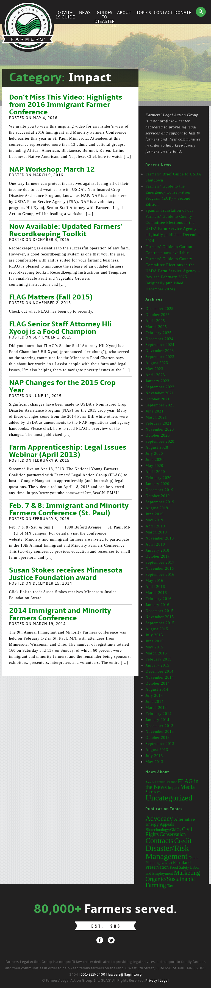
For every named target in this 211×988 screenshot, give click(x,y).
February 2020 (158, 478)
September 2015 (159, 623)
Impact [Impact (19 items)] (173, 787)
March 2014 (156, 708)
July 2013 (154, 756)
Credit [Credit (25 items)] (182, 840)
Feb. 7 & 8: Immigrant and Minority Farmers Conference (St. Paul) (69, 509)
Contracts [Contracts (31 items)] (159, 840)
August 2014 (156, 689)
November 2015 (159, 617)
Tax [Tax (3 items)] (170, 886)
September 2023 (159, 357)
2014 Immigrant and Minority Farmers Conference (60, 614)
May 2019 (154, 520)
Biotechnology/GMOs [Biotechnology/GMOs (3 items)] (163, 829)
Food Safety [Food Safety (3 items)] (179, 867)
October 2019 (157, 496)
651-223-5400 (92, 974)
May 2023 (154, 369)
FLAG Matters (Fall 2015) (51, 297)
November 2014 (159, 677)
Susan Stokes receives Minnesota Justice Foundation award (66, 574)
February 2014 (158, 714)
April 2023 (155, 375)
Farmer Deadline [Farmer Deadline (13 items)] (166, 782)
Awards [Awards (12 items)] (149, 782)
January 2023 (157, 381)
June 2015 (154, 641)
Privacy (151, 981)
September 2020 (159, 441)
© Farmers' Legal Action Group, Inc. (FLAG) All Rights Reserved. (93, 981)
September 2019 (159, 502)
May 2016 (154, 581)
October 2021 (157, 399)
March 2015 (156, 653)
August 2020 (156, 447)
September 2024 (159, 345)
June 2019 (154, 514)
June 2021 (154, 411)
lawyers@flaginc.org (125, 974)
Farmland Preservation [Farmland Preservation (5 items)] (168, 865)
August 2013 (156, 750)
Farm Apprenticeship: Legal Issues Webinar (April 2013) (67, 451)
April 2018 (155, 544)
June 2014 (154, 702)
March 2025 (156, 327)
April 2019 (155, 526)
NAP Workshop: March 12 (52, 170)
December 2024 (159, 339)
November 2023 (159, 351)
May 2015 (154, 647)
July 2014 (154, 695)
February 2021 (158, 423)
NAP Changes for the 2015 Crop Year (62, 386)
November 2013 (159, 732)
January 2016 (157, 605)
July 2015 (154, 635)
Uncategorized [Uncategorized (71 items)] (168, 797)
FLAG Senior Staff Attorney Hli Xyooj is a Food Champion (60, 328)
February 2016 (158, 599)
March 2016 (156, 593)
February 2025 (158, 333)
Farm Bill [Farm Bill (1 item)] (166, 863)
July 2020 (154, 454)
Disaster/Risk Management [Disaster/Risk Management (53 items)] (167, 852)
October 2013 (157, 738)
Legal (164, 981)
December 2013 (159, 726)
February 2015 (158, 659)
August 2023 (156, 363)
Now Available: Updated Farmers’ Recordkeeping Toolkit (66, 230)
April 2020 (155, 472)
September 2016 (159, 575)
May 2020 (154, 466)
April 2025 (155, 321)
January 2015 (157, 665)
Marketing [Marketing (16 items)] (187, 872)
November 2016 (159, 568)
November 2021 (159, 393)
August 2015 (156, 629)
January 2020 (157, 484)
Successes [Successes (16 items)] (152, 792)
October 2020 (157, 435)
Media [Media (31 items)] (187, 787)
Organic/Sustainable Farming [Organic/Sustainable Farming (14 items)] (170, 882)
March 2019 (156, 532)
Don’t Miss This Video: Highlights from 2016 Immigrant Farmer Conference (65, 105)
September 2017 (159, 562)
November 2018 (159, 538)
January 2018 (157, 550)
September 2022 (159, 387)
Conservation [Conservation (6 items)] (173, 834)
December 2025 (159, 309)
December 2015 (159, 611)
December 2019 (159, 490)
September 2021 (159, 405)
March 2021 (156, 417)
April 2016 (155, 587)
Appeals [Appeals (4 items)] (167, 824)
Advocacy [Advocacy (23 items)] (159, 818)
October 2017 (157, 556)
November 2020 (159, 429)
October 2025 (157, 315)
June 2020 (154, 460)
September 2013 (159, 744)
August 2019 (156, 508)
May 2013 (154, 762)
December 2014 (159, 671)
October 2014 (157, 683)
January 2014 (157, 720)
